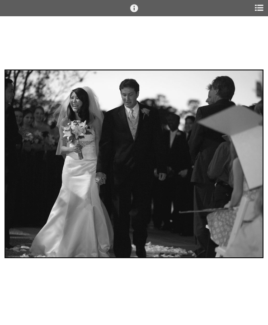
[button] (134, 12)
